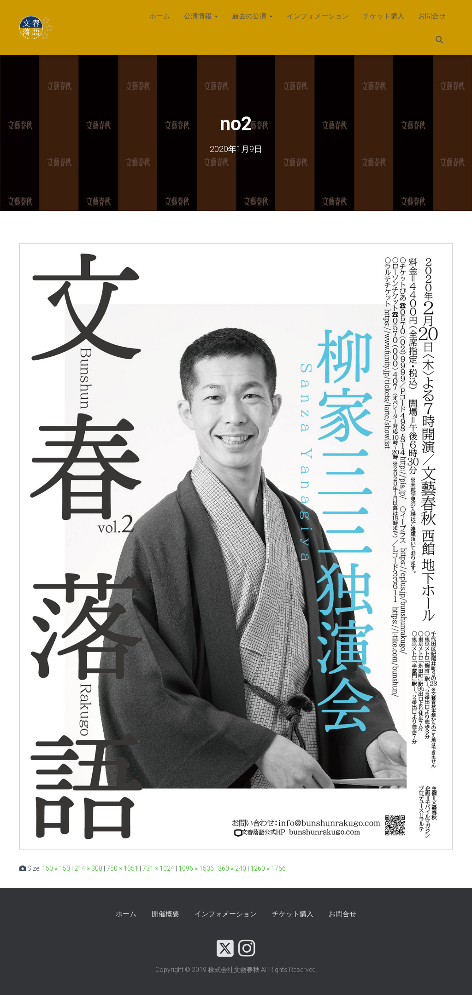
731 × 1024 (158, 868)
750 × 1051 (122, 868)
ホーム (159, 16)
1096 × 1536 (196, 868)
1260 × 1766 (268, 868)
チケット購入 (383, 16)
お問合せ (432, 16)
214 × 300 (88, 868)
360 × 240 (232, 868)
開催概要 (165, 914)
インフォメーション (318, 16)
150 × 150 (56, 868)
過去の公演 (252, 16)
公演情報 (201, 16)
